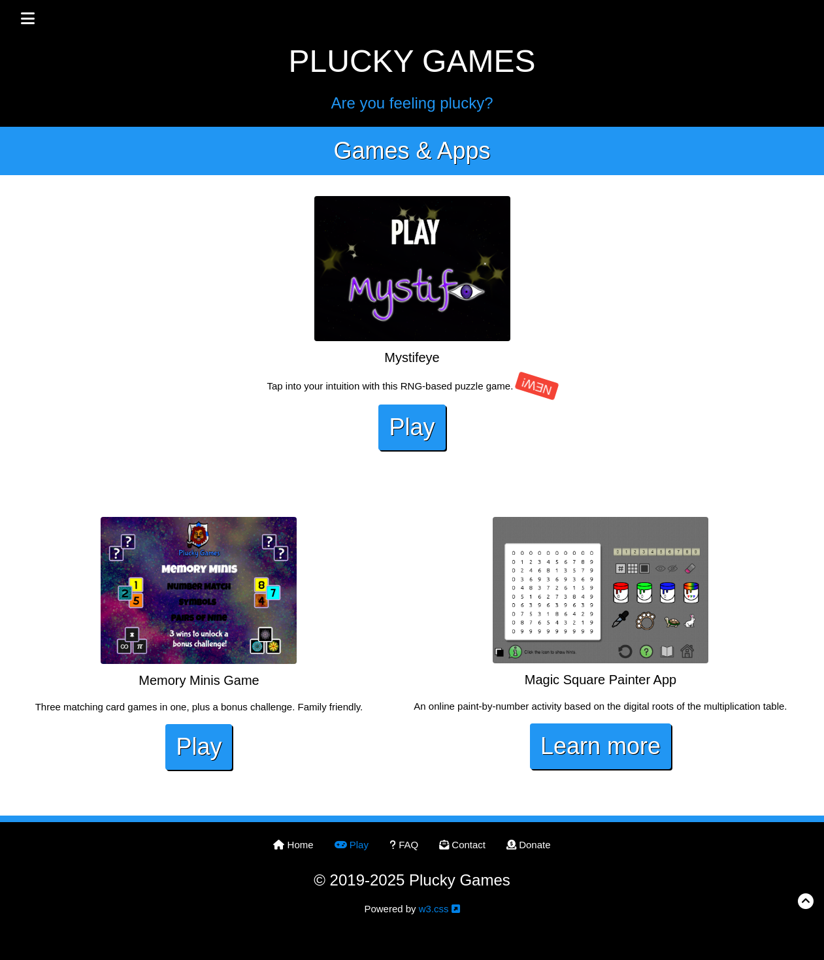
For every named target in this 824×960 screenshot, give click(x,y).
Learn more (600, 746)
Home (293, 844)
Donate (528, 844)
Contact (462, 844)
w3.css (434, 908)
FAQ (403, 844)
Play (412, 427)
